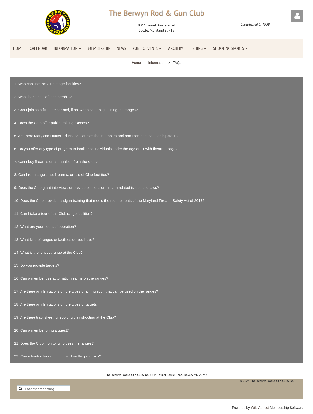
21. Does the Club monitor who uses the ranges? (54, 343)
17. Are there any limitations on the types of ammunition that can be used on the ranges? (86, 291)
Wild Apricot (260, 408)
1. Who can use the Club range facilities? (47, 84)
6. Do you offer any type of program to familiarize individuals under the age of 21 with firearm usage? (96, 149)
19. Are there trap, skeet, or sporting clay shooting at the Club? (65, 317)
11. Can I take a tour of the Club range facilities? (53, 213)
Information (156, 63)
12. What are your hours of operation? (45, 226)
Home (136, 63)
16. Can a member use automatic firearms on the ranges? (61, 278)
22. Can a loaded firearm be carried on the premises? (57, 356)
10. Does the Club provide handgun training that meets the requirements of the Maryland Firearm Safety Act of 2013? (109, 200)
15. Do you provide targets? (36, 265)
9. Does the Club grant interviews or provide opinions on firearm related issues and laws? (86, 187)
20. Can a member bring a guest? (41, 330)
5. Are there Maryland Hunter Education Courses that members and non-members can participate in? (96, 136)
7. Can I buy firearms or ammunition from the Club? (56, 162)
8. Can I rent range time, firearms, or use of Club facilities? (61, 174)
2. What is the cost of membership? (43, 97)
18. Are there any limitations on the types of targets (55, 304)
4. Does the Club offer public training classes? (51, 123)
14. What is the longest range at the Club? (48, 252)
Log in (297, 16)
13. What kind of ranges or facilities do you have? (54, 239)
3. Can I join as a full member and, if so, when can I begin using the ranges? (76, 110)
